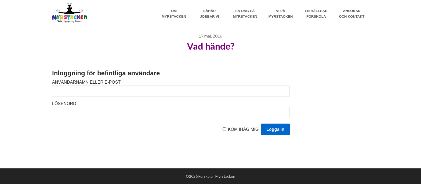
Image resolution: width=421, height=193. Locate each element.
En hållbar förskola (316, 13)
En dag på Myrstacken (245, 13)
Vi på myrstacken (280, 13)
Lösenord (64, 103)
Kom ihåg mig (243, 129)
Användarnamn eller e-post (86, 82)
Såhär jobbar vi (209, 13)
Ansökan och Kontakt (351, 13)
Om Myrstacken (174, 13)
